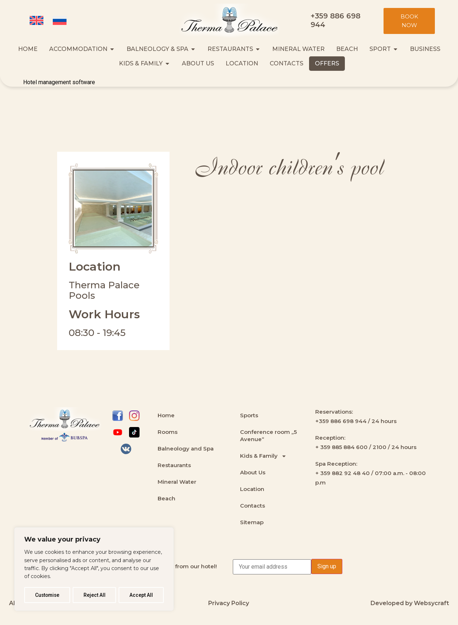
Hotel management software (59, 82)
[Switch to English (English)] (37, 21)
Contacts (252, 505)
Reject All (95, 595)
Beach (166, 498)
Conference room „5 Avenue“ (268, 435)
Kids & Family (263, 456)
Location (252, 489)
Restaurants (174, 465)
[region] (94, 569)
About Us (252, 472)
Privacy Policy (228, 603)
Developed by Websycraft (410, 603)
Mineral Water (177, 481)
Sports (249, 415)
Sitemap (252, 522)
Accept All (141, 595)
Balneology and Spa (186, 448)
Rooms (167, 431)
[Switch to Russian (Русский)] (60, 21)
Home (166, 415)
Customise (47, 595)
